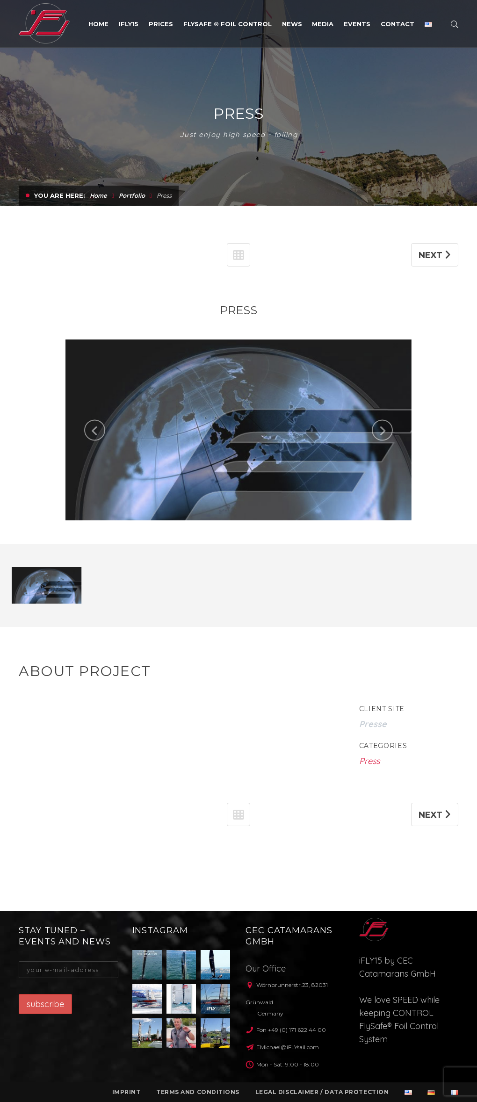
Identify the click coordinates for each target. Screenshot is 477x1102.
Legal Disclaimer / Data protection (322, 1091)
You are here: (59, 242)
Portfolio (132, 242)
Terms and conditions (197, 1091)
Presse (373, 770)
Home (98, 242)
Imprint (126, 1091)
